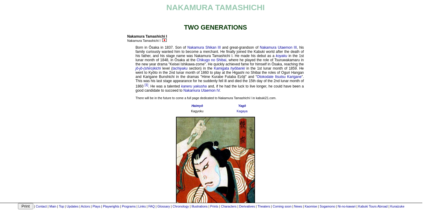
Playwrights (111, 206)
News (298, 206)
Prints (214, 206)
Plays (96, 206)
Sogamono (327, 206)
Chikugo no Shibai (211, 60)
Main (52, 206)
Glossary (163, 206)
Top (61, 206)
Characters (228, 206)
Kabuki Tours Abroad (373, 206)
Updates (73, 206)
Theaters (263, 206)
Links (142, 206)
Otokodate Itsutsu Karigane (279, 77)
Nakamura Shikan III (204, 47)
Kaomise (311, 206)
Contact (41, 206)
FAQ (151, 206)
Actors (85, 206)
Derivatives (247, 206)
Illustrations (200, 206)
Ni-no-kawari (347, 206)
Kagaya (242, 111)
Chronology (180, 206)
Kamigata (221, 68)
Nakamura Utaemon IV (201, 90)
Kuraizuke (397, 206)
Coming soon (282, 206)
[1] (146, 85)
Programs (129, 206)
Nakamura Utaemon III (278, 47)
